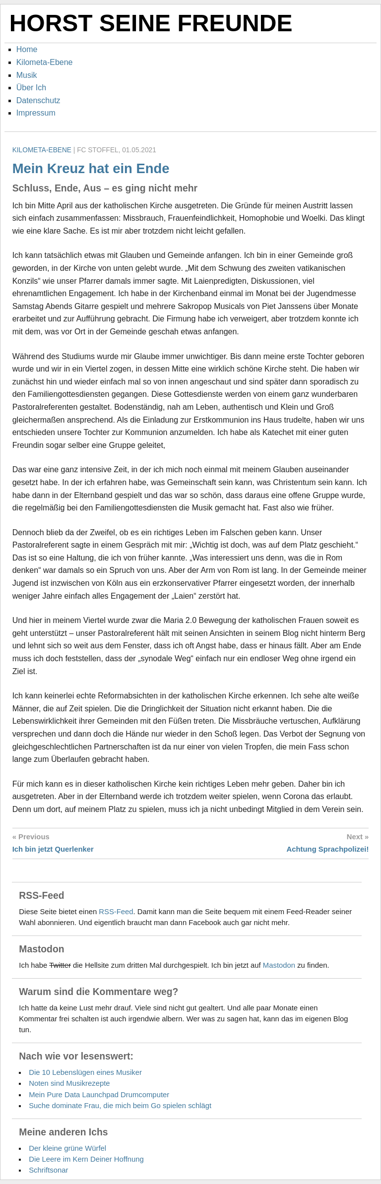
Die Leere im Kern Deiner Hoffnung (86, 1159)
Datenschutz (38, 100)
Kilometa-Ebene (44, 62)
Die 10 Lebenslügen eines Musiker (85, 1072)
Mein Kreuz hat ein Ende (91, 168)
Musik (26, 75)
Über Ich (31, 87)
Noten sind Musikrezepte (69, 1083)
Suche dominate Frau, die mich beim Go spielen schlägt (120, 1106)
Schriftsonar (48, 1170)
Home (27, 49)
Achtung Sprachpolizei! (328, 849)
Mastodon (279, 965)
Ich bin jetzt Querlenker (53, 849)
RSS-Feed (116, 912)
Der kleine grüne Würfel (67, 1148)
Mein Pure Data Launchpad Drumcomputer (99, 1095)
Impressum (36, 113)
